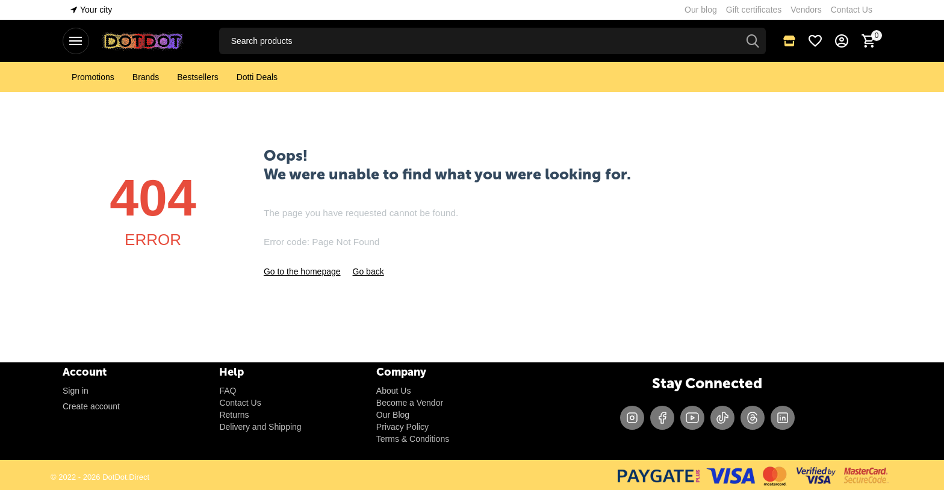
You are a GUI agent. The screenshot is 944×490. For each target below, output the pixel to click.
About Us (393, 390)
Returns (234, 415)
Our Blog (392, 415)
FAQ (227, 390)
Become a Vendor (409, 403)
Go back (368, 271)
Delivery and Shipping (260, 427)
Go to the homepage (302, 271)
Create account (91, 406)
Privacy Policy (402, 427)
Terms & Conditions (412, 439)
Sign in (75, 390)
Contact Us (240, 403)
